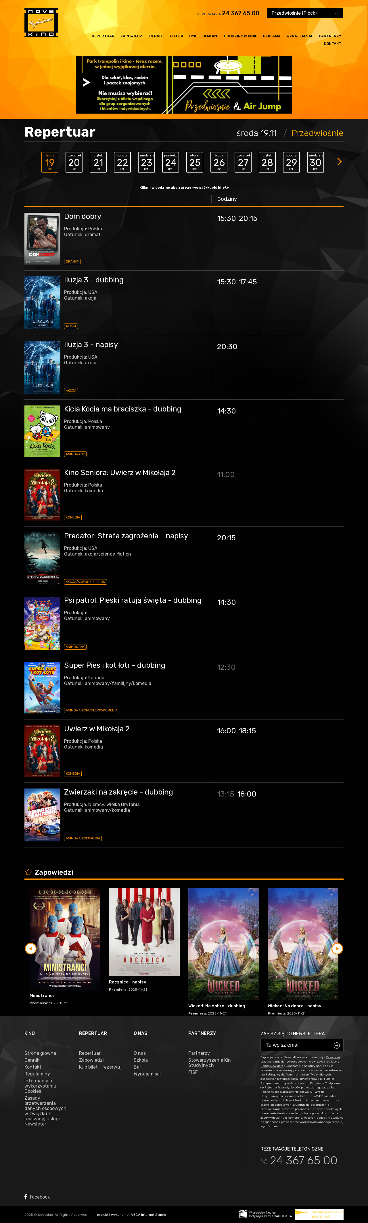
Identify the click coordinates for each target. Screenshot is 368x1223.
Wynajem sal (299, 36)
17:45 (248, 281)
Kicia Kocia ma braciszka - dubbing (122, 409)
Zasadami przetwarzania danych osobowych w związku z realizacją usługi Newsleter (300, 1062)
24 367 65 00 (240, 13)
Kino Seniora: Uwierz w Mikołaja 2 (120, 472)
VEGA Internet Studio (148, 1215)
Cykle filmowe (203, 36)
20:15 (248, 218)
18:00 (246, 794)
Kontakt (332, 43)
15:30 (226, 218)
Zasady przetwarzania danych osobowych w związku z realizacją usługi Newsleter (45, 1111)
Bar (137, 1067)
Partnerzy (330, 36)
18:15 (247, 730)
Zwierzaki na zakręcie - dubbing (118, 792)
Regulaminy (37, 1074)
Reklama (272, 36)
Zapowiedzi (131, 36)
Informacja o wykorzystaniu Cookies (40, 1086)
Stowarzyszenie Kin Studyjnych (209, 1063)
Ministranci (42, 995)
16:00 (226, 730)
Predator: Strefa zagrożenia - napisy (126, 535)
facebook (37, 1197)
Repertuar (103, 36)
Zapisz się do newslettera (292, 1033)
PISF (193, 1072)
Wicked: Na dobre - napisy (294, 1005)
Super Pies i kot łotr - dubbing (114, 665)
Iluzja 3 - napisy (91, 344)
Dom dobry (82, 216)
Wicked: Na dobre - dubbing (216, 1005)
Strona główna (40, 1053)
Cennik (156, 36)
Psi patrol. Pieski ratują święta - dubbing (133, 600)
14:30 (226, 411)
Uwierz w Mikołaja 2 (97, 728)
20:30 (227, 346)
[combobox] (305, 13)
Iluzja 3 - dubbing (94, 279)
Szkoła (175, 36)
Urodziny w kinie (240, 36)
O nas (140, 1053)
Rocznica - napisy (127, 982)
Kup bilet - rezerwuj (100, 1067)
